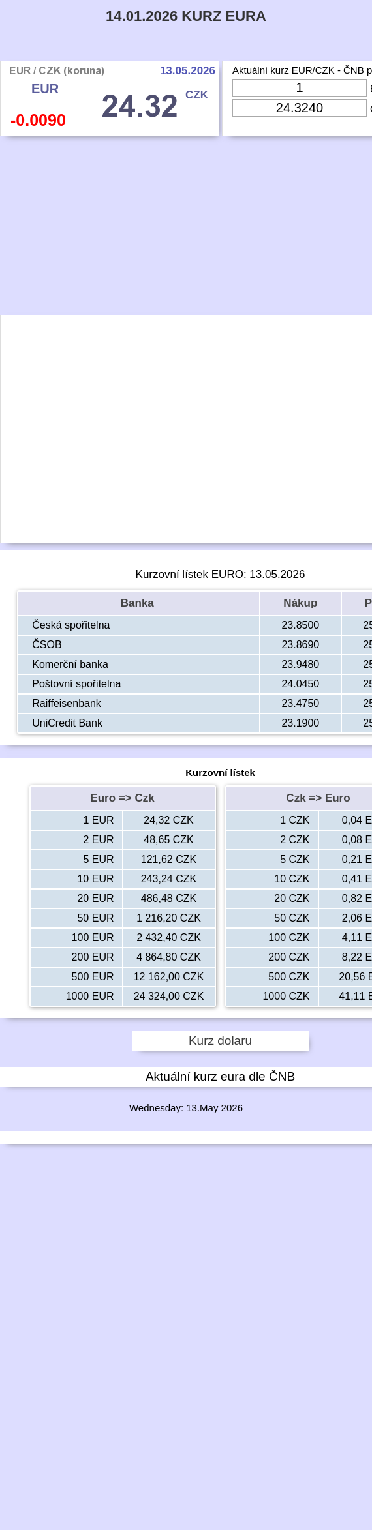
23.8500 (300, 625)
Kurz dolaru (220, 1040)
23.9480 (300, 664)
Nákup (300, 603)
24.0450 (300, 683)
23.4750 (300, 703)
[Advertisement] (220, 228)
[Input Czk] (299, 108)
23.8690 (300, 644)
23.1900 (300, 722)
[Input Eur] (299, 88)
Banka (139, 603)
